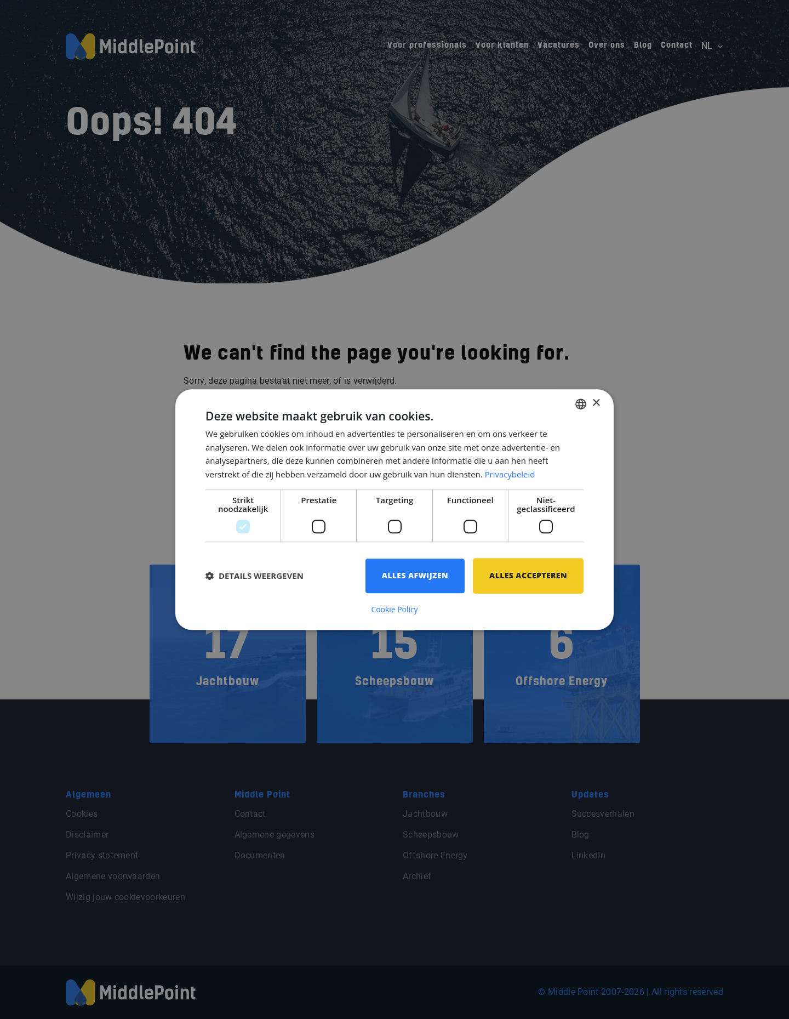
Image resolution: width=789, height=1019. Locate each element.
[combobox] (580, 404)
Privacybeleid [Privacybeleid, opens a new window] (510, 474)
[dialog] (394, 509)
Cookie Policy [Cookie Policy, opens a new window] (394, 609)
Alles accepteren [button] (528, 575)
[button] (254, 576)
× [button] (596, 403)
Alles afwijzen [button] (415, 575)
